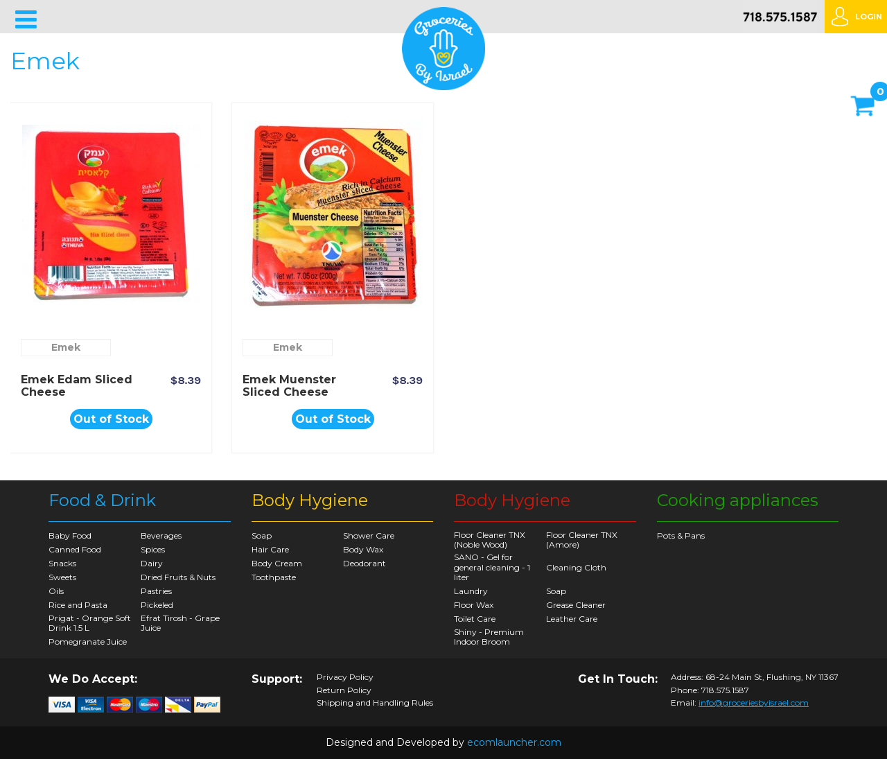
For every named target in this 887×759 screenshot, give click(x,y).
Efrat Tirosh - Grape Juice (180, 623)
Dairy (152, 563)
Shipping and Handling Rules (375, 703)
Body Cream (277, 563)
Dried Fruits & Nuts (178, 577)
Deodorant (364, 563)
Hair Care (270, 549)
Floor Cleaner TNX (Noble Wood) (489, 540)
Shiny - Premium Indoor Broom (489, 637)
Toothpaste (274, 577)
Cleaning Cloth (576, 567)
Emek (65, 347)
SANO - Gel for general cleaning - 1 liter (492, 567)
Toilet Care (474, 618)
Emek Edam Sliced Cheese (76, 386)
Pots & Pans (681, 535)
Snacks (62, 563)
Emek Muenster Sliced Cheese (289, 386)
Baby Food (70, 535)
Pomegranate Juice (88, 641)
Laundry (471, 591)
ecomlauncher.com (514, 742)
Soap (262, 535)
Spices (153, 549)
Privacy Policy (345, 677)
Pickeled (157, 605)
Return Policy (344, 690)
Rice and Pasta (78, 605)
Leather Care (571, 618)
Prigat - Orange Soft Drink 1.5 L (90, 623)
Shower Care (368, 535)
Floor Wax (473, 605)
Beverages (161, 535)
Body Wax (363, 549)
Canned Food (75, 549)
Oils (56, 591)
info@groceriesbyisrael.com (754, 702)
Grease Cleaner (576, 605)
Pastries (156, 591)
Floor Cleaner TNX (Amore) (581, 540)
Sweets (62, 577)
